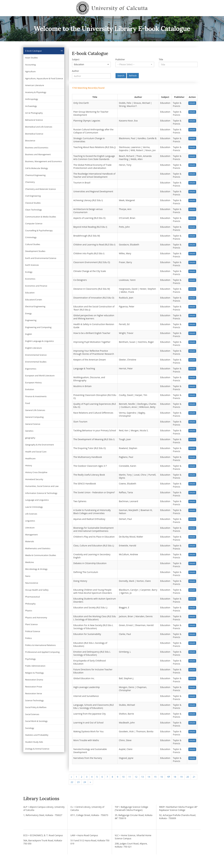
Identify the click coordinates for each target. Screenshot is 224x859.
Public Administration (35, 665)
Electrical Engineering (35, 306)
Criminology (31, 237)
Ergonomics (30, 368)
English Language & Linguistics (39, 341)
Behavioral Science (34, 119)
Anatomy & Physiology (35, 92)
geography (30, 437)
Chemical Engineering (35, 175)
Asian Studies (31, 57)
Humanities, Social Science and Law (41, 486)
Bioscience (30, 140)
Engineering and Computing (38, 327)
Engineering (30, 320)
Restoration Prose (33, 686)
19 (181, 776)
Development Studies (35, 251)
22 (72, 782)
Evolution (29, 389)
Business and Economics (36, 147)
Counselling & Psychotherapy (39, 230)
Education (30, 292)
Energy (28, 313)
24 (85, 782)
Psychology (30, 659)
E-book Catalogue (33, 50)
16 (161, 776)
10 (123, 776)
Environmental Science (36, 354)
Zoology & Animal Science (37, 748)
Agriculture (30, 71)
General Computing (34, 417)
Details (192, 103)
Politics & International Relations (40, 645)
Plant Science (31, 624)
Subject (75, 59)
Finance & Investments (36, 396)
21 (194, 776)
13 (142, 776)
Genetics (29, 430)
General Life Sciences (35, 410)
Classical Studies (33, 202)
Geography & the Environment (39, 444)
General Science (32, 424)
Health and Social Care (35, 451)
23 (78, 782)
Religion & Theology (34, 672)
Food (27, 403)
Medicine (29, 562)
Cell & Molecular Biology (36, 168)
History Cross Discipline (36, 472)
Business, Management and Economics (43, 161)
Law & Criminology (34, 507)
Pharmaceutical (32, 596)
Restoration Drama (34, 679)
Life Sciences (31, 513)
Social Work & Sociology (36, 721)
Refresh (133, 75)
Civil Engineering (33, 195)
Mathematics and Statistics (37, 548)
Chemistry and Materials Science (40, 189)
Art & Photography (34, 113)
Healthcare (30, 458)
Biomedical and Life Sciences (38, 126)
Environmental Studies (35, 361)
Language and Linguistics (37, 500)
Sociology (29, 728)
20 (187, 776)
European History (33, 382)
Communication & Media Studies (40, 216)
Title (161, 59)
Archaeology (31, 106)
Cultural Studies (32, 244)
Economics (30, 278)
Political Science (32, 631)
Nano (27, 576)
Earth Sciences (32, 265)
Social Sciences (32, 714)
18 (175, 776)
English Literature (33, 347)
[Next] (90, 782)
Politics (28, 638)
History (28, 465)
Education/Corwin (33, 299)
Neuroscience (31, 582)
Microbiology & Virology (36, 569)
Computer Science (33, 223)
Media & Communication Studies (40, 555)
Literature (30, 527)
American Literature (34, 85)
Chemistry (30, 182)
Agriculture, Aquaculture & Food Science (44, 78)
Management (31, 534)
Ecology (28, 272)
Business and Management (38, 154)
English (28, 334)
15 (155, 776)
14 (149, 776)
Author (75, 70)
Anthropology (31, 99)
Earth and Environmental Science (40, 258)
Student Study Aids (34, 742)
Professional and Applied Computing (42, 652)
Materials (29, 541)
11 (129, 776)
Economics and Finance (36, 285)
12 (136, 776)
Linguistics (30, 520)
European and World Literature (39, 375)
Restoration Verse (33, 693)
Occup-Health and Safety (37, 589)
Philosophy (30, 603)
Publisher (120, 59)
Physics (28, 610)
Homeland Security (34, 479)
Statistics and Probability (36, 735)
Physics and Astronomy (36, 617)
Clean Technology (33, 209)
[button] (91, 64)
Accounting (30, 64)
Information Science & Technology (41, 493)
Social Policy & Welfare (35, 707)
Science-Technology (34, 700)
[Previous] (71, 776)
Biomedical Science (34, 133)
